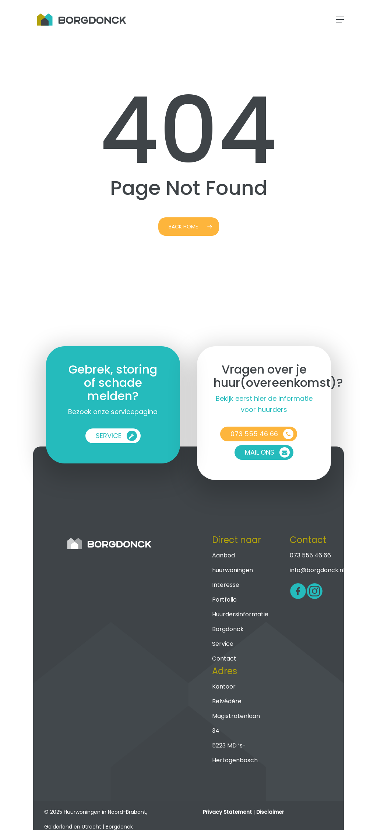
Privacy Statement (227, 812)
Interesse (225, 585)
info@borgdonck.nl (317, 570)
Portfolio (224, 599)
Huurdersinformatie (240, 614)
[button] (340, 19)
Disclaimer (270, 812)
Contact (224, 658)
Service (222, 644)
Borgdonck (228, 629)
